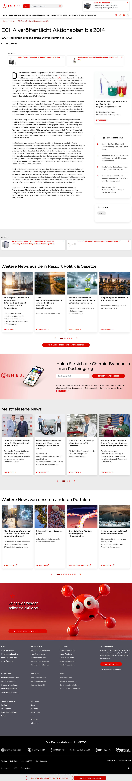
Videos (3, 716)
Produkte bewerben (67, 661)
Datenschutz (26, 768)
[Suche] (60, 6)
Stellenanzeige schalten (69, 685)
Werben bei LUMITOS (9, 761)
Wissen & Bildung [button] (76, 15)
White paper (35, 712)
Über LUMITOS (26, 761)
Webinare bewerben (38, 681)
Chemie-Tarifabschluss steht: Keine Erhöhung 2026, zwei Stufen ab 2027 (115, 146)
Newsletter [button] (90, 15)
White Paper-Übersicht (10, 692)
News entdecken (7, 650)
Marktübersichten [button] (41, 15)
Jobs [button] (65, 15)
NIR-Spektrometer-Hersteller (28, 631)
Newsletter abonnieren (108, 376)
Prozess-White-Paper (9, 685)
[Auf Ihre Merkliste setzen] (115, 15)
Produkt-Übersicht (67, 665)
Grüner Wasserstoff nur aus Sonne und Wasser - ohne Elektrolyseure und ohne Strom (115, 158)
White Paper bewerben (10, 688)
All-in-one (34, 723)
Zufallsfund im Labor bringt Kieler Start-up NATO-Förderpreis (115, 168)
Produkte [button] (26, 15)
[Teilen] (119, 15)
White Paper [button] (56, 15)
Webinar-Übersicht (38, 685)
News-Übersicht (7, 661)
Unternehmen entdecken (40, 650)
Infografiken (6, 709)
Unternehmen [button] (15, 15)
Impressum (5, 768)
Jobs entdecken (66, 678)
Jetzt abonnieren (111, 664)
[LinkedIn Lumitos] (129, 768)
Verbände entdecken (38, 658)
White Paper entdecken (10, 678)
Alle (25, 6)
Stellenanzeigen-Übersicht (70, 688)
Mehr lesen (63, 391)
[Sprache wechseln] (123, 15)
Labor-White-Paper (8, 681)
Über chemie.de (41, 761)
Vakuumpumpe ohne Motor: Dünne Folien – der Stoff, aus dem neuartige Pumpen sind (114, 178)
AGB (15, 768)
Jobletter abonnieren (68, 681)
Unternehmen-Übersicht (40, 665)
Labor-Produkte (66, 654)
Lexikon (4, 705)
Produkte (34, 709)
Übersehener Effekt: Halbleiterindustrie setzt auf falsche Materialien (113, 190)
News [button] (5, 15)
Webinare (34, 719)
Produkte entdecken (67, 650)
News (33, 705)
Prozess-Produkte (67, 658)
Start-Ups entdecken (39, 654)
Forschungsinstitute (9, 712)
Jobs (32, 716)
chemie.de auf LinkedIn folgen (110, 669)
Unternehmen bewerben (40, 661)
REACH (59, 78)
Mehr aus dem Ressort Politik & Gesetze (66, 345)
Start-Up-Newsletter (9, 658)
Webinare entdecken (38, 678)
